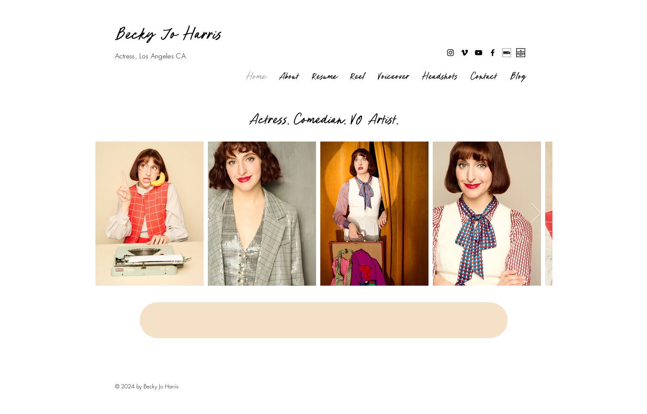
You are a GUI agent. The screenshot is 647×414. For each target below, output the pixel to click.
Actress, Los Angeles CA (150, 56)
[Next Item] (536, 214)
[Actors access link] (520, 52)
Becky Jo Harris (168, 34)
